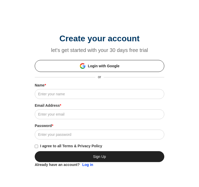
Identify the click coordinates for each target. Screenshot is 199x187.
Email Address (48, 105)
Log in (87, 165)
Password (44, 126)
